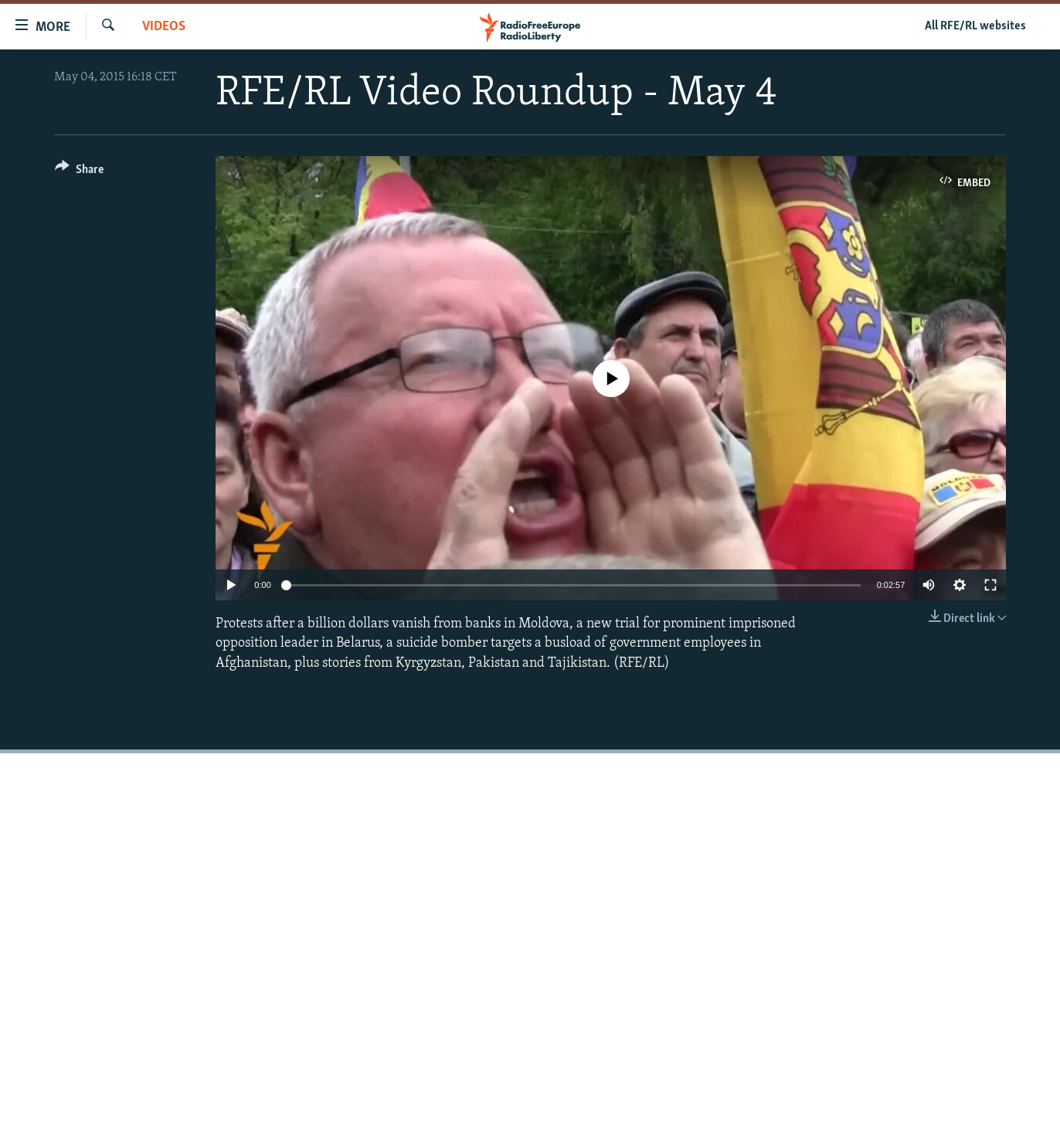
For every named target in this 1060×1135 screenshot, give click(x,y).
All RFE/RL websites (975, 26)
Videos (163, 26)
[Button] (79, 172)
